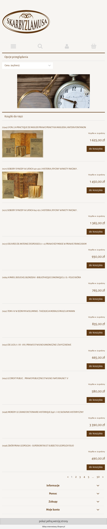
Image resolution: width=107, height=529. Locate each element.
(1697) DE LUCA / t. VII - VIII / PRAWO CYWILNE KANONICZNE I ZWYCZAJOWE (36, 345)
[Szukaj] (40, 46)
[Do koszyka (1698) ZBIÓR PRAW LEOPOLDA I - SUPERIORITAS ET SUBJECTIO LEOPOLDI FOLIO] (96, 467)
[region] (53, 91)
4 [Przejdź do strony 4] (84, 476)
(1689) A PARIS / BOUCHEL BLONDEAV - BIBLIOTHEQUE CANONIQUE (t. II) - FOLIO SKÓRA (41, 277)
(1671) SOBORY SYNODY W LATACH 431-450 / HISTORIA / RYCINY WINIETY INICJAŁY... (40, 169)
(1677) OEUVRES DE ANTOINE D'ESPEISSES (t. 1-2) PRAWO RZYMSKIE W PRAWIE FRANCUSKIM (44, 244)
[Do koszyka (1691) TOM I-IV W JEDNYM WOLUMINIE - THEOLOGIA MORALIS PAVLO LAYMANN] (96, 333)
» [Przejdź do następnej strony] (103, 476)
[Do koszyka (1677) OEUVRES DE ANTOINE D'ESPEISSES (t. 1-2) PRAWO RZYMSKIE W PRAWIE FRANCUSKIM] (96, 265)
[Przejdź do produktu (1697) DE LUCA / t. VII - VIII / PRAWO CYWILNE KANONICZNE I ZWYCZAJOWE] (22, 350)
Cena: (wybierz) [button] (12, 65)
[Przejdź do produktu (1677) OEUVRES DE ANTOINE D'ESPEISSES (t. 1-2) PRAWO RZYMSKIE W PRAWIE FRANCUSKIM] (22, 249)
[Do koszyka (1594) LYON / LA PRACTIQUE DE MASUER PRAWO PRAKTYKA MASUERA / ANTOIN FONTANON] (96, 149)
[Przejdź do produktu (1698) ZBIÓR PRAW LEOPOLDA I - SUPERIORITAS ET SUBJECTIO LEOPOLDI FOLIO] (22, 450)
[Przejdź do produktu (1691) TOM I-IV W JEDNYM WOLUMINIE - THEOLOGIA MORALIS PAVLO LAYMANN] (22, 316)
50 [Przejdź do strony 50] (98, 476)
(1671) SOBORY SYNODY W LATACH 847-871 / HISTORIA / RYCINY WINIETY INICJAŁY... (40, 210)
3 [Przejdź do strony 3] (80, 476)
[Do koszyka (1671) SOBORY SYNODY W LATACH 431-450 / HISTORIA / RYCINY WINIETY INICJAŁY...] (96, 190)
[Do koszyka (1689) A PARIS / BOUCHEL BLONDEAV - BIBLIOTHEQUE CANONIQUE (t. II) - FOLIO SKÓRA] (96, 299)
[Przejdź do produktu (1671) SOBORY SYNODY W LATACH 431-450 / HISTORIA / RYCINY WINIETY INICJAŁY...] (22, 185)
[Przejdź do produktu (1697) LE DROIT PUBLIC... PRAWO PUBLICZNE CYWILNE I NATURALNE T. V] (22, 383)
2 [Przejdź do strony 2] (76, 476)
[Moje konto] (67, 46)
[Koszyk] (93, 46)
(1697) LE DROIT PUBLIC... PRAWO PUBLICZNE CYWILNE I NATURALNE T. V (35, 378)
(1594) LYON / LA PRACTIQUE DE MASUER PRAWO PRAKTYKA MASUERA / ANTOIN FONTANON (44, 127)
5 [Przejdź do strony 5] (88, 476)
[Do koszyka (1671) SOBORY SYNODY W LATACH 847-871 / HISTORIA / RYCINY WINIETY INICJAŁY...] (96, 232)
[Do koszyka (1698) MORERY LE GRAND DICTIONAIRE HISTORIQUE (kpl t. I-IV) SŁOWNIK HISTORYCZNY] (96, 433)
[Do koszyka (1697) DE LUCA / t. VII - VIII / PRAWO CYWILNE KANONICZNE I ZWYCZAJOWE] (96, 366)
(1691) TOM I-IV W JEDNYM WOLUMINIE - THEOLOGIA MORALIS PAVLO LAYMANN (38, 311)
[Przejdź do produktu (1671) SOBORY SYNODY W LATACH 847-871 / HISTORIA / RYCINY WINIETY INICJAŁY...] (22, 215)
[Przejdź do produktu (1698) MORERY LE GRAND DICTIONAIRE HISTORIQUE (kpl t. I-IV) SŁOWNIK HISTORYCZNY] (22, 417)
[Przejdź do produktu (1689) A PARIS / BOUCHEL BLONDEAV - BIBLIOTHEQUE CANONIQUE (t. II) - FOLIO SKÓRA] (22, 282)
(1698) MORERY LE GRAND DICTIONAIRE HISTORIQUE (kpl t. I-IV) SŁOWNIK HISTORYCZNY (43, 412)
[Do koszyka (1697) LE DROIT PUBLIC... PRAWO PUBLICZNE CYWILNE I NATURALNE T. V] (96, 400)
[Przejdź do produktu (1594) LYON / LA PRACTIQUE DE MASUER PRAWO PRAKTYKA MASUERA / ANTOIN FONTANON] (22, 143)
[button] (13, 46)
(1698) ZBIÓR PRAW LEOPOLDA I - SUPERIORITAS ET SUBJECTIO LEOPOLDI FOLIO (38, 445)
